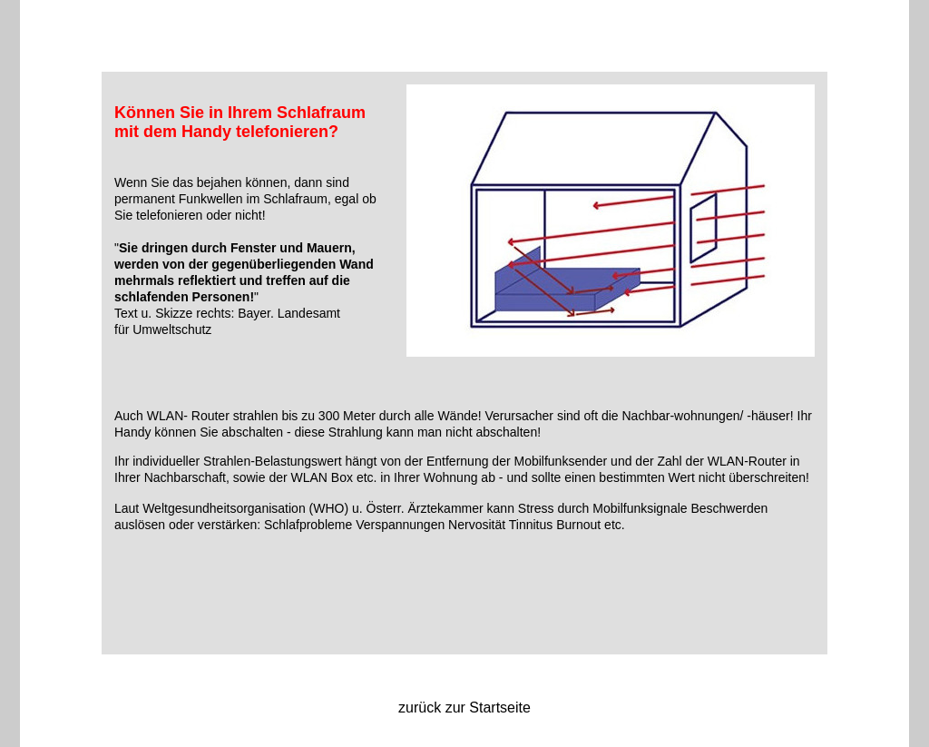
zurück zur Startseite (464, 707)
